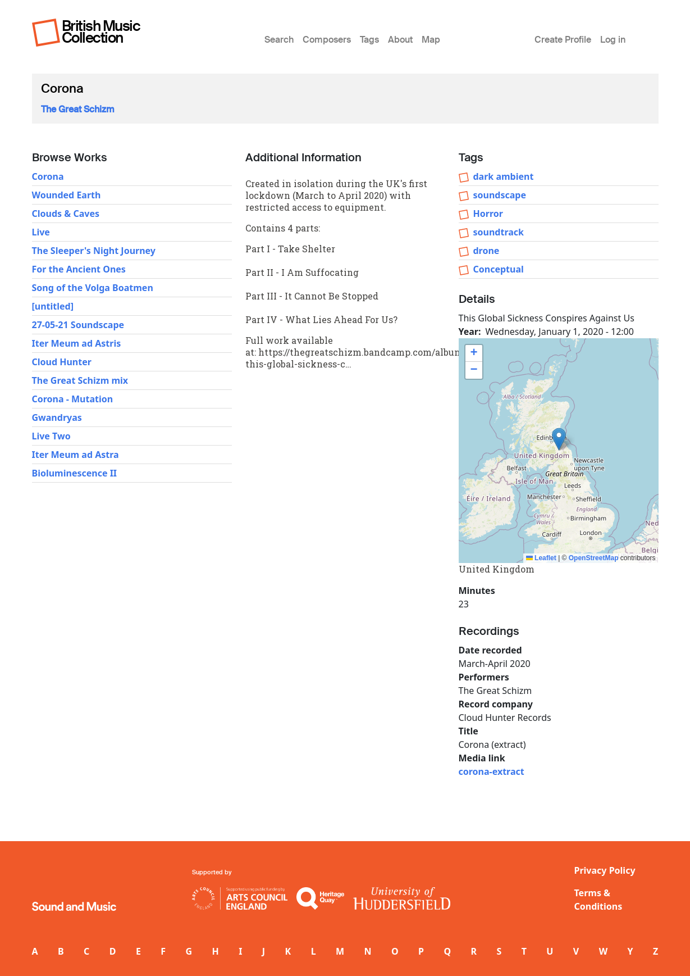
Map (431, 40)
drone (486, 250)
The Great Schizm (78, 109)
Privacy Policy (605, 870)
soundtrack (498, 232)
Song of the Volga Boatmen (92, 288)
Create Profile (562, 40)
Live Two (51, 436)
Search (279, 40)
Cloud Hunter (62, 362)
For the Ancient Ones (79, 269)
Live (41, 232)
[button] (559, 439)
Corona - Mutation (72, 399)
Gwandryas (57, 417)
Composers (327, 40)
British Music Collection (101, 31)
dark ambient (503, 176)
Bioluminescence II (74, 473)
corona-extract (491, 771)
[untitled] (53, 306)
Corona (48, 176)
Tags (369, 40)
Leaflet (541, 558)
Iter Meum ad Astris (76, 343)
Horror (488, 213)
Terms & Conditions (598, 900)
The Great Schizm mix (80, 380)
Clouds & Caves (65, 213)
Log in (612, 40)
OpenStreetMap (594, 558)
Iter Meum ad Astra (75, 454)
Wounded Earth (66, 195)
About (400, 40)
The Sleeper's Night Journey (94, 250)
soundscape (499, 195)
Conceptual (498, 269)
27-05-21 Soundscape (78, 325)
